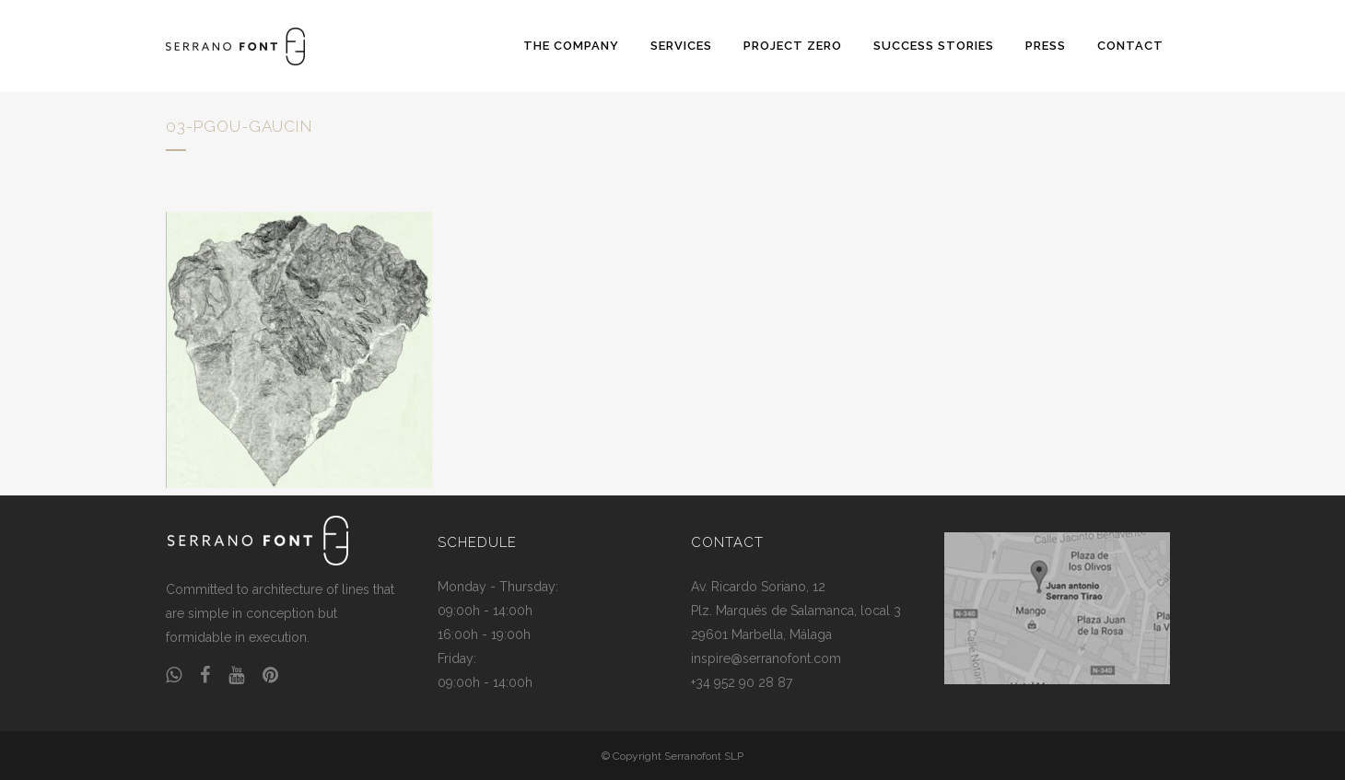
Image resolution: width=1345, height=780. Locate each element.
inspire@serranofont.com (766, 658)
